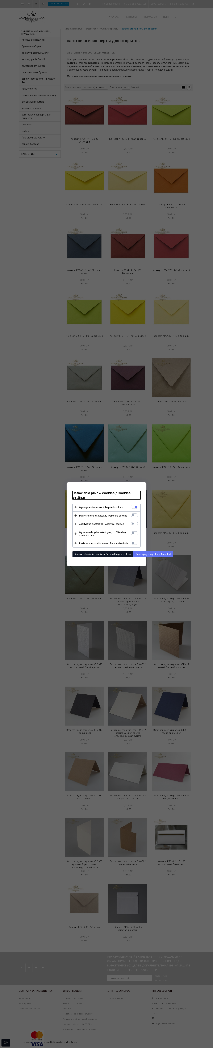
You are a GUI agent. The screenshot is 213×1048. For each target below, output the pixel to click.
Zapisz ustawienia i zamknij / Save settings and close (103, 554)
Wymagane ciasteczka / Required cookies (101, 507)
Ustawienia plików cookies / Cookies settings (101, 495)
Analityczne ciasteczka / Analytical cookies (101, 523)
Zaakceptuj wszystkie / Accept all (153, 554)
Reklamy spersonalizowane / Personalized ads (103, 543)
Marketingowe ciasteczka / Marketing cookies (103, 515)
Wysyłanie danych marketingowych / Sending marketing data (102, 533)
